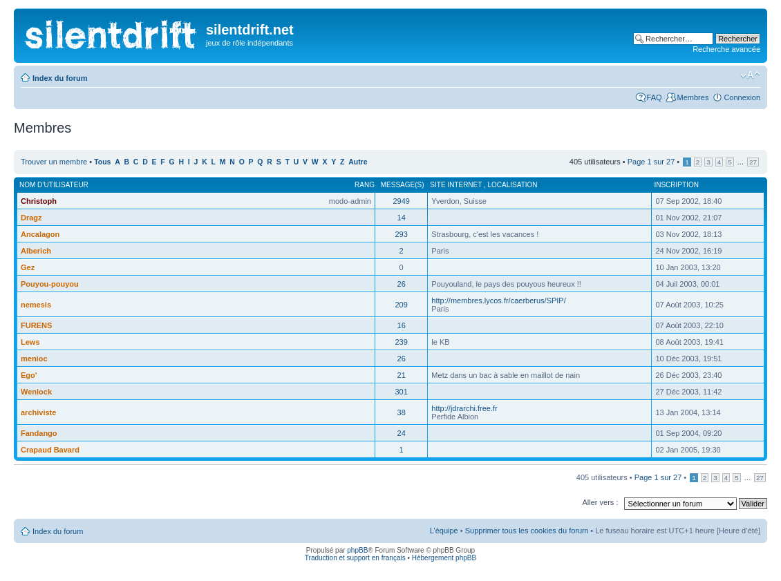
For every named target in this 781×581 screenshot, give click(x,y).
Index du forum (59, 78)
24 (401, 433)
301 (401, 392)
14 (401, 217)
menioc (34, 358)
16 (401, 325)
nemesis (36, 305)
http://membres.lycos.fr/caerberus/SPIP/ (498, 300)
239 (401, 342)
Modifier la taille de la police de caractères (750, 75)
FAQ (654, 97)
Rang (365, 185)
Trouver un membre (55, 162)
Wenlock (36, 392)
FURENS (36, 325)
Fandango (39, 433)
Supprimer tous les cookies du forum (527, 530)
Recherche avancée (726, 49)
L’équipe (444, 530)
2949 (401, 201)
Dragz (31, 217)
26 (401, 284)
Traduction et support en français (355, 558)
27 (753, 162)
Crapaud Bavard (50, 450)
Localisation (513, 185)
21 (401, 375)
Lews (30, 342)
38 (401, 412)
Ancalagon (40, 234)
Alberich (36, 251)
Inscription (676, 185)
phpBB (357, 550)
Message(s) (402, 185)
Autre (357, 162)
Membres (693, 97)
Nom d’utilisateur (53, 185)
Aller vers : (600, 502)
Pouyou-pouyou (50, 284)
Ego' (29, 375)
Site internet (457, 185)
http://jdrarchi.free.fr (464, 408)
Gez (28, 267)
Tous (102, 162)
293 (401, 234)
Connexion (742, 97)
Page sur (651, 162)
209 (401, 305)
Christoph (39, 201)
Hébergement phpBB (444, 558)
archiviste (38, 412)
